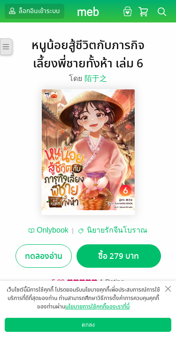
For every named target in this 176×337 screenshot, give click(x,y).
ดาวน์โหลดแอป (56, 330)
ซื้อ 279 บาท (118, 256)
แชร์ (147, 316)
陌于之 (95, 78)
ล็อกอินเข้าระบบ (33, 11)
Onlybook (53, 230)
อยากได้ (29, 316)
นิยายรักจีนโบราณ (117, 230)
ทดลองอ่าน (43, 256)
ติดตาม (108, 316)
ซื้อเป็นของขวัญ (68, 316)
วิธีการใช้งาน (121, 330)
